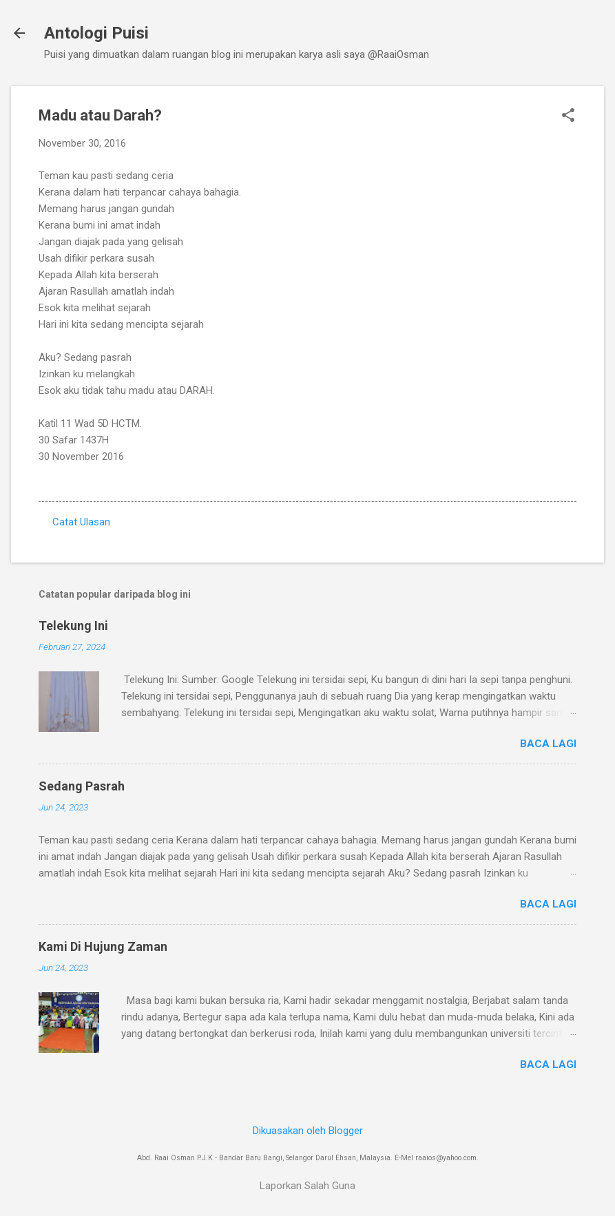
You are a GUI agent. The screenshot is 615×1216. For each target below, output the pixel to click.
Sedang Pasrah (82, 786)
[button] (568, 116)
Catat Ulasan (81, 522)
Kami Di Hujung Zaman (103, 946)
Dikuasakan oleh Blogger (308, 1130)
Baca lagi (548, 743)
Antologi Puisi (96, 33)
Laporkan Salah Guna (307, 1186)
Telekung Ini (73, 625)
